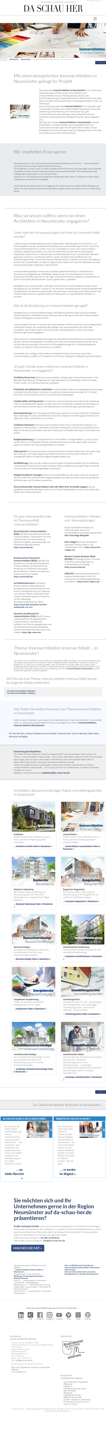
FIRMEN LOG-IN (94, 1)
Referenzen (68, 1393)
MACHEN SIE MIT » (27, 1248)
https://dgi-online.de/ (31, 632)
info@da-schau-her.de (54, 1240)
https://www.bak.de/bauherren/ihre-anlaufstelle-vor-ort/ (31, 605)
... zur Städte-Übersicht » (14, 1174)
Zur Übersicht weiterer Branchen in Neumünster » (67, 1105)
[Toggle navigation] (95, 19)
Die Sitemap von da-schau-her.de (76, 1402)
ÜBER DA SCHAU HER (72, 1397)
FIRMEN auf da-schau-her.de (75, 1388)
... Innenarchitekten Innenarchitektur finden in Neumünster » (81, 847)
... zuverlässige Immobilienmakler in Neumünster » (82, 1078)
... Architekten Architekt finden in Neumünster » (33, 846)
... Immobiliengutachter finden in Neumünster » (82, 1014)
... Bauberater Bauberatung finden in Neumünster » (33, 905)
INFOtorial (13, 59)
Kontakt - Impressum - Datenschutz (77, 1399)
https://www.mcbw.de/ (75, 567)
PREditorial (68, 1384)
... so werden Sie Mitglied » (67, 1172)
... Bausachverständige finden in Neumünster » (32, 959)
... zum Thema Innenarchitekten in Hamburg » (20, 693)
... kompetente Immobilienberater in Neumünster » (82, 957)
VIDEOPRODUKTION (72, 1395)
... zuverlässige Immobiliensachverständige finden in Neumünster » (33, 1070)
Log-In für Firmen (70, 1404)
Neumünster (26, 59)
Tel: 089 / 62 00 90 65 (49, 1238)
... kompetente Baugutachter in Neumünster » (81, 901)
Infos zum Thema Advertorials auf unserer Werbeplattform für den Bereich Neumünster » (82, 1273)
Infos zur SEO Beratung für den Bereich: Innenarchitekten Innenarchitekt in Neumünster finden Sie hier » (82, 1267)
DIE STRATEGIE (70, 1391)
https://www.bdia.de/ (23, 547)
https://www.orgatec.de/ (88, 581)
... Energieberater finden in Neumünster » (30, 1008)
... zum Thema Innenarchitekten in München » (20, 691)
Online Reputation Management (76, 1382)
